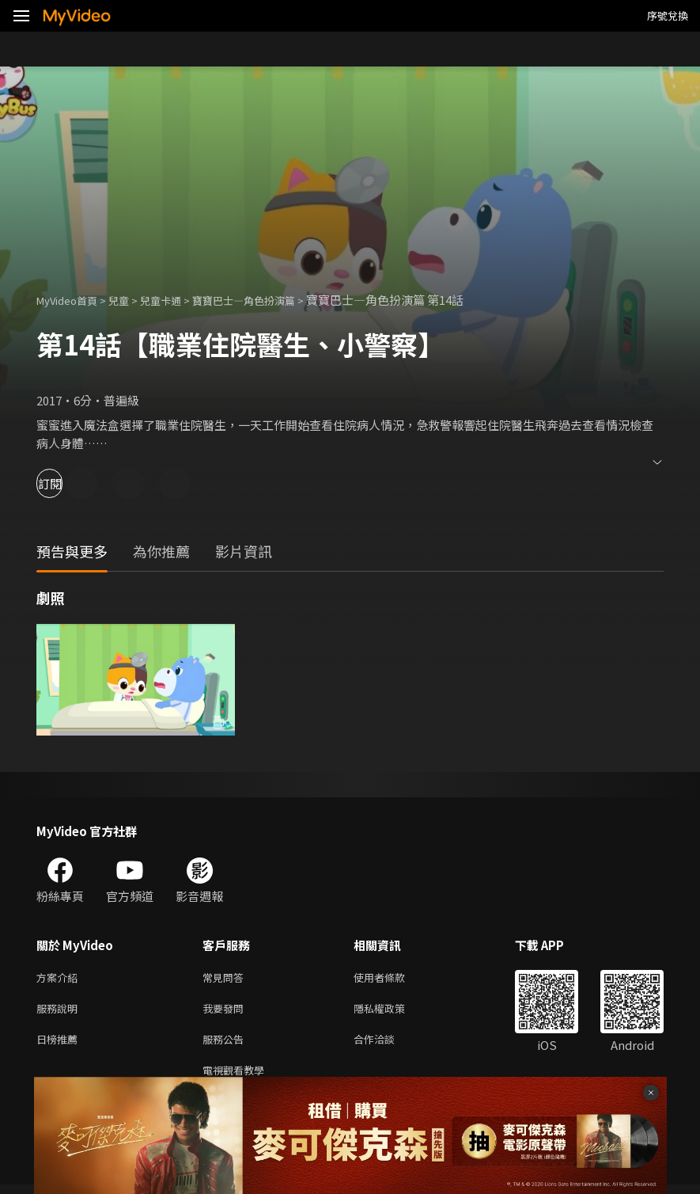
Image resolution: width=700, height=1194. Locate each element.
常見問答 (226, 978)
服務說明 (60, 1011)
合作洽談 (387, 1044)
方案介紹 (60, 978)
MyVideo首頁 (72, 299)
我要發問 (226, 1011)
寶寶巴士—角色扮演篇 (272, 299)
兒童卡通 (178, 299)
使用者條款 (392, 978)
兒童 (131, 299)
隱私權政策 (392, 1011)
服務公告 (226, 1044)
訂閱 (68, 483)
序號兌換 (667, 15)
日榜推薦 (60, 1044)
